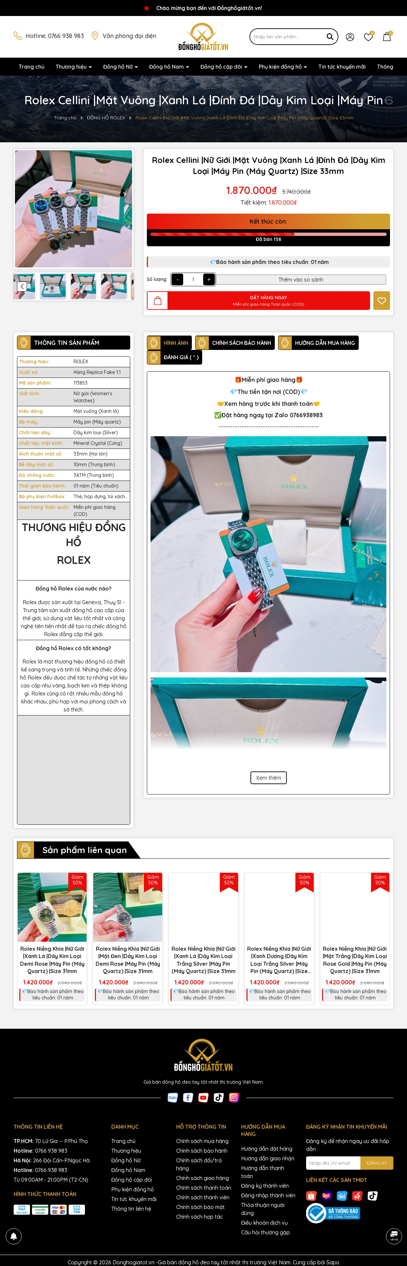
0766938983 (306, 415)
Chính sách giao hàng (202, 1178)
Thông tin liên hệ (131, 1208)
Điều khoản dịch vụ (264, 1222)
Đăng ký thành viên (265, 1185)
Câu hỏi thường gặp (265, 1232)
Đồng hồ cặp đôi (222, 66)
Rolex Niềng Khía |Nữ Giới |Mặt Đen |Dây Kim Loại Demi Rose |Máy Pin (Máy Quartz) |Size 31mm (128, 959)
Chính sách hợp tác (199, 1216)
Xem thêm (268, 777)
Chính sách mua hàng (202, 1141)
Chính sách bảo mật (200, 1207)
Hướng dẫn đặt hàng (266, 1148)
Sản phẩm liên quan (84, 849)
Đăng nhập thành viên (268, 1195)
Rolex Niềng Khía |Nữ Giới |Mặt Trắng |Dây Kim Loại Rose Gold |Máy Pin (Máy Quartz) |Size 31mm (355, 959)
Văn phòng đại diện (129, 36)
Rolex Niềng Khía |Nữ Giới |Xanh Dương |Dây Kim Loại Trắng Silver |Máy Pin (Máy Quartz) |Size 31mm (279, 960)
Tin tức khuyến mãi (342, 66)
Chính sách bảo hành (201, 1150)
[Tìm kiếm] (330, 36)
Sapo (332, 1262)
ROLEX (81, 362)
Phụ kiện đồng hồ (281, 66)
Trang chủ (31, 66)
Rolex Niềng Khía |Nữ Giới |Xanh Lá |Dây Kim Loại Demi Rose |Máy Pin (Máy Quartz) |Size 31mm (52, 959)
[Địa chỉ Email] (350, 1163)
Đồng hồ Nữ (118, 66)
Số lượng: (157, 279)
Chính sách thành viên (202, 1197)
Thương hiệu (72, 66)
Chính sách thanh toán (203, 1187)
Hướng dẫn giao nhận (267, 1158)
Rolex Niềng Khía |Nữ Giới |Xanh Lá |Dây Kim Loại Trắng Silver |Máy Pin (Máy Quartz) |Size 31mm (203, 959)
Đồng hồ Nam (167, 66)
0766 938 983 (66, 36)
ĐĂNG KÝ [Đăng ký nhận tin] (377, 1163)
